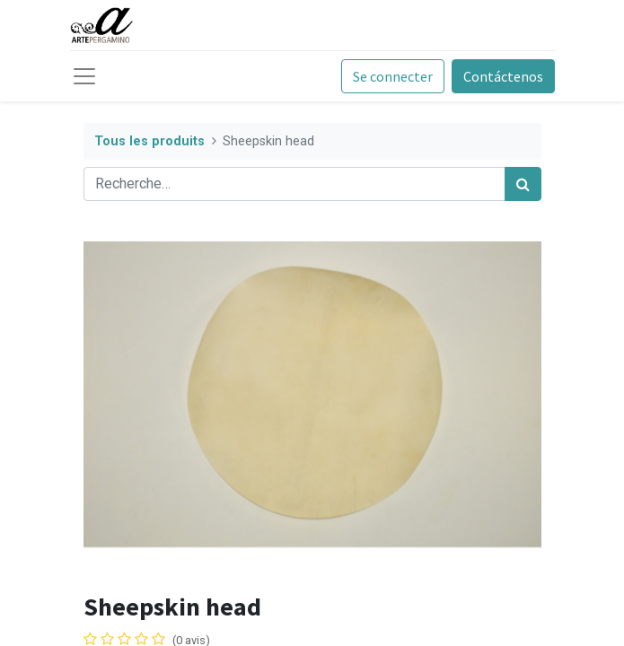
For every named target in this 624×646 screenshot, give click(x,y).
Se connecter (393, 76)
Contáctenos (503, 76)
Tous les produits (149, 141)
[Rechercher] (523, 184)
